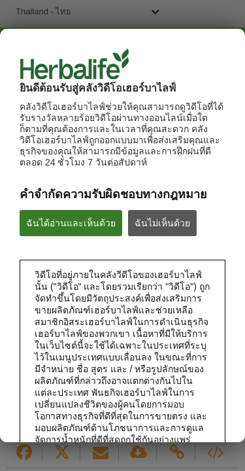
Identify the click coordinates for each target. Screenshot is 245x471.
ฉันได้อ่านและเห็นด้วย (71, 223)
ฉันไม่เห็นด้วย (162, 223)
